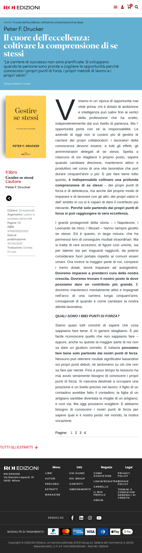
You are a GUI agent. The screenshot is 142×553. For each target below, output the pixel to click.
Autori (50, 478)
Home (7, 22)
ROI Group (77, 478)
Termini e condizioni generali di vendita (127, 493)
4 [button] (85, 432)
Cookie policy (123, 482)
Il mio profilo (100, 493)
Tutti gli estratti (16, 447)
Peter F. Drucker (18, 186)
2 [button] (76, 432)
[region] (96, 260)
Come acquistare (103, 474)
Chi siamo (77, 472)
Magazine (52, 494)
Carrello (101, 486)
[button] (115, 7)
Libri (49, 472)
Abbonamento (78, 488)
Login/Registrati (103, 481)
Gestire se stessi (19, 176)
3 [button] (81, 432)
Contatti (76, 483)
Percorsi (52, 483)
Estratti (51, 488)
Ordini (99, 499)
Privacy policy (124, 474)
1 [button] (72, 432)
